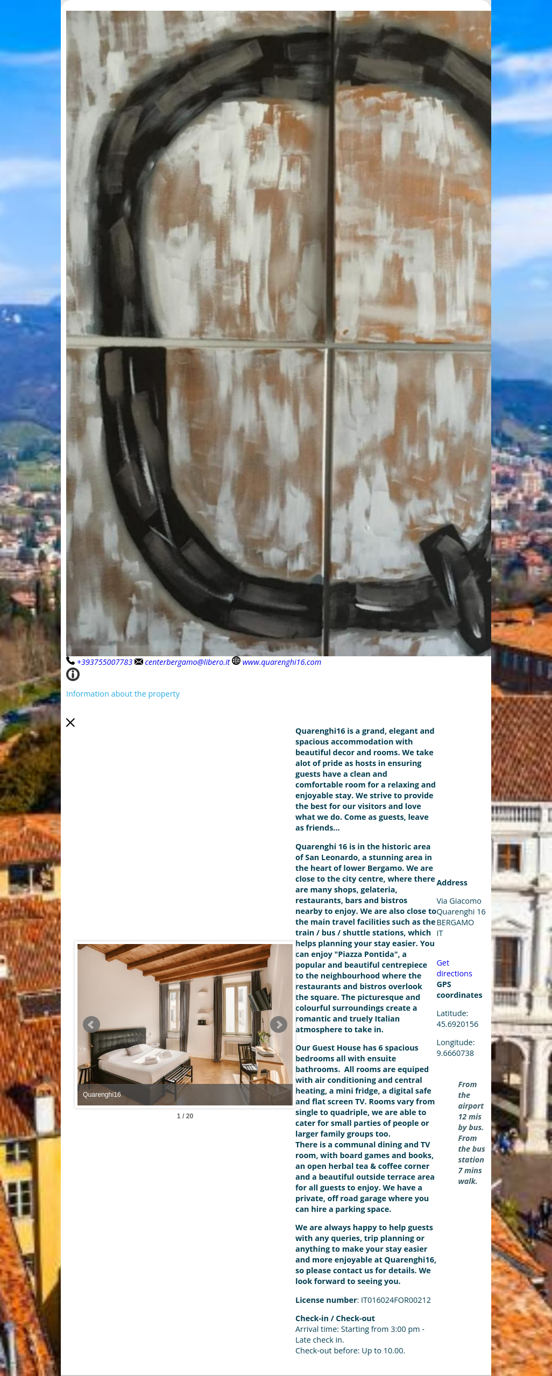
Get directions (454, 967)
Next (278, 1024)
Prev (91, 1024)
